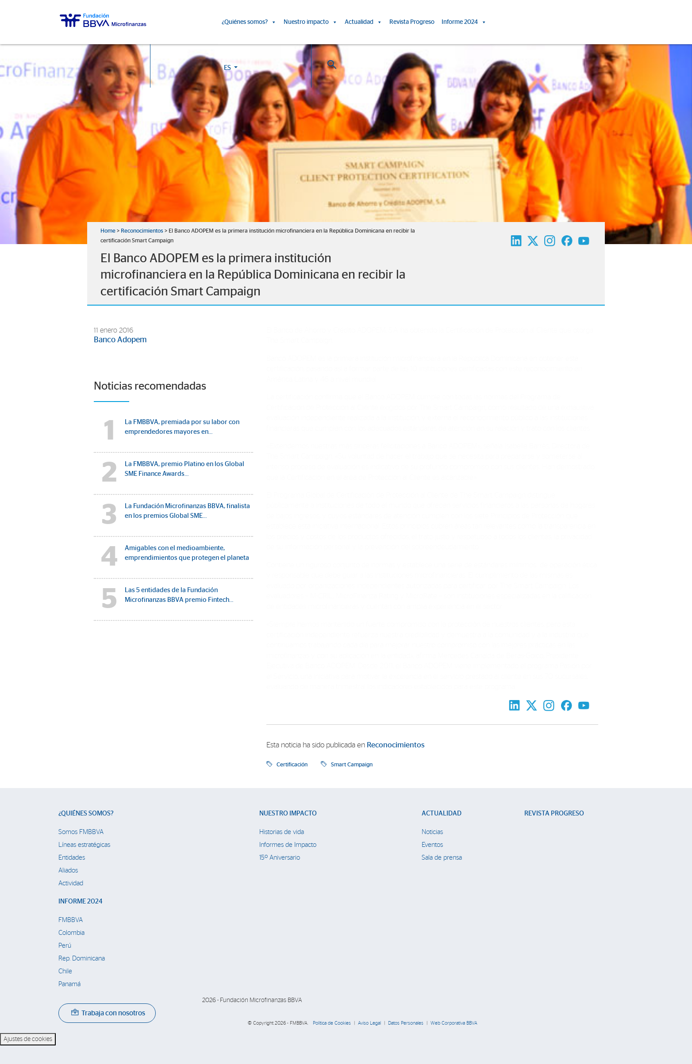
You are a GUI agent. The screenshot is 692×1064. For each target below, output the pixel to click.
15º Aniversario (279, 857)
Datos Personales (405, 1023)
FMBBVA (70, 920)
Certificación (292, 765)
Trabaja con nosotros (108, 1013)
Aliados (68, 870)
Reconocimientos (142, 231)
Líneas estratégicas (84, 845)
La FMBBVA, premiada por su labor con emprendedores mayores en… (182, 427)
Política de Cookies (332, 1023)
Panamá (69, 984)
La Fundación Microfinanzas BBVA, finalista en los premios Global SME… (187, 511)
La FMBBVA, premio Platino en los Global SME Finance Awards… (184, 469)
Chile (65, 971)
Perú (64, 945)
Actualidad (363, 22)
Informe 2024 (464, 22)
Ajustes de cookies (28, 1039)
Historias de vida (281, 832)
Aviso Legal (369, 1023)
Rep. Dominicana (81, 958)
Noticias (432, 832)
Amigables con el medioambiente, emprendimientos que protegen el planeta (187, 553)
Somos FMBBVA (81, 832)
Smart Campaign (352, 765)
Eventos (432, 845)
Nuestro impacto (311, 22)
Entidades (71, 857)
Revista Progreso (411, 22)
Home (107, 231)
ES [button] (576, 23)
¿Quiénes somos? (249, 22)
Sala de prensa (442, 857)
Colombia (71, 933)
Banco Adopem (120, 340)
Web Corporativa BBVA (454, 1023)
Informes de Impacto (287, 845)
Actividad (70, 883)
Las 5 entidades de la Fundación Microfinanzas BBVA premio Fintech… (179, 595)
